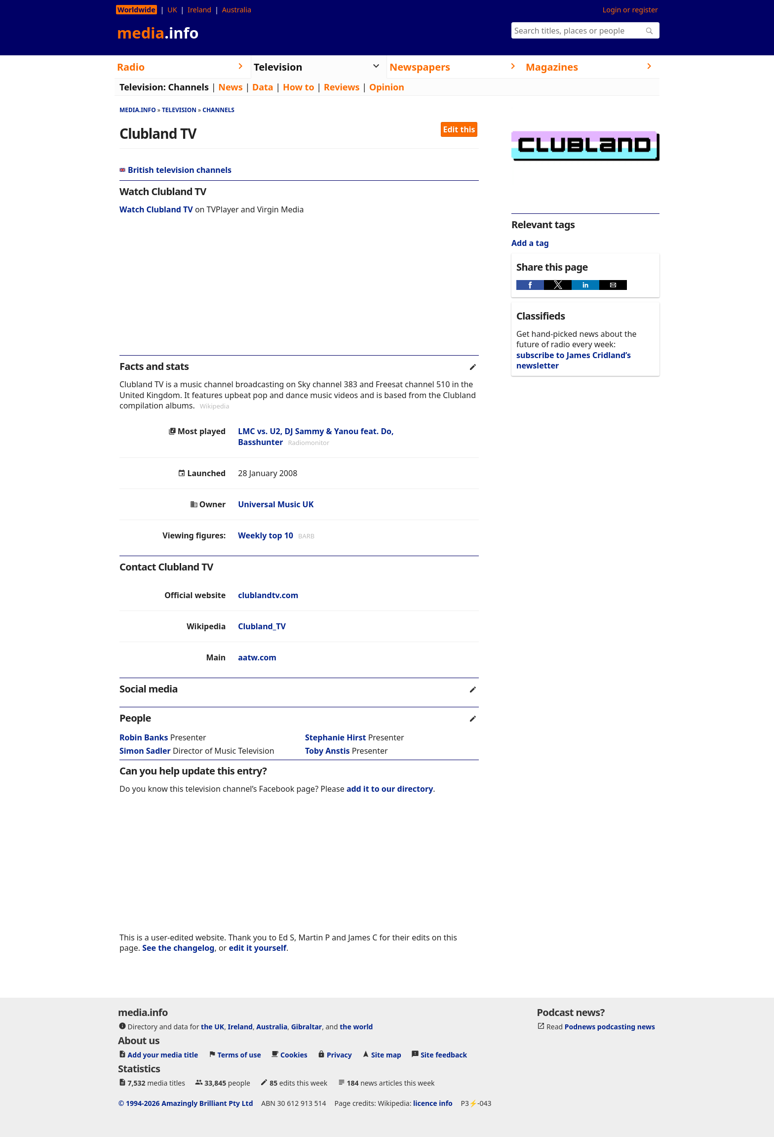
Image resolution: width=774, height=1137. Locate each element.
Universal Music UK (275, 504)
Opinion (386, 87)
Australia (236, 9)
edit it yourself (257, 947)
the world (356, 1026)
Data (262, 87)
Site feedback (444, 1054)
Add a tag (530, 243)
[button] (530, 285)
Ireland (199, 9)
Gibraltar (306, 1026)
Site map (386, 1054)
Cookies (294, 1054)
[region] (299, 291)
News (230, 87)
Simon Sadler (145, 750)
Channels (188, 87)
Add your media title (163, 1054)
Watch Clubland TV (156, 209)
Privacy (339, 1054)
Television (179, 110)
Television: (142, 87)
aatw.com (257, 657)
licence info (433, 1102)
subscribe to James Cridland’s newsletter (573, 360)
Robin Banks (143, 737)
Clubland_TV (262, 626)
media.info (137, 110)
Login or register (630, 9)
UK (172, 9)
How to (298, 87)
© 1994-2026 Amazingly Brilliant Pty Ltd (185, 1102)
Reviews (342, 87)
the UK (212, 1026)
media (158, 32)
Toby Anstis (327, 750)
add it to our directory (390, 788)
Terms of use (239, 1054)
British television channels (175, 169)
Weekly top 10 (265, 535)
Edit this (459, 129)
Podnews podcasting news (610, 1026)
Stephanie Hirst (335, 737)
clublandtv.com (268, 595)
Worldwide (136, 9)
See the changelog (178, 947)
